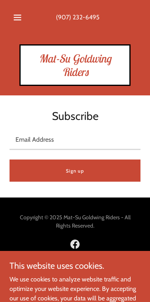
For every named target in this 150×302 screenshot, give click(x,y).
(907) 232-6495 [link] (78, 17)
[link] (75, 74)
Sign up (75, 171)
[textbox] (75, 139)
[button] (17, 17)
